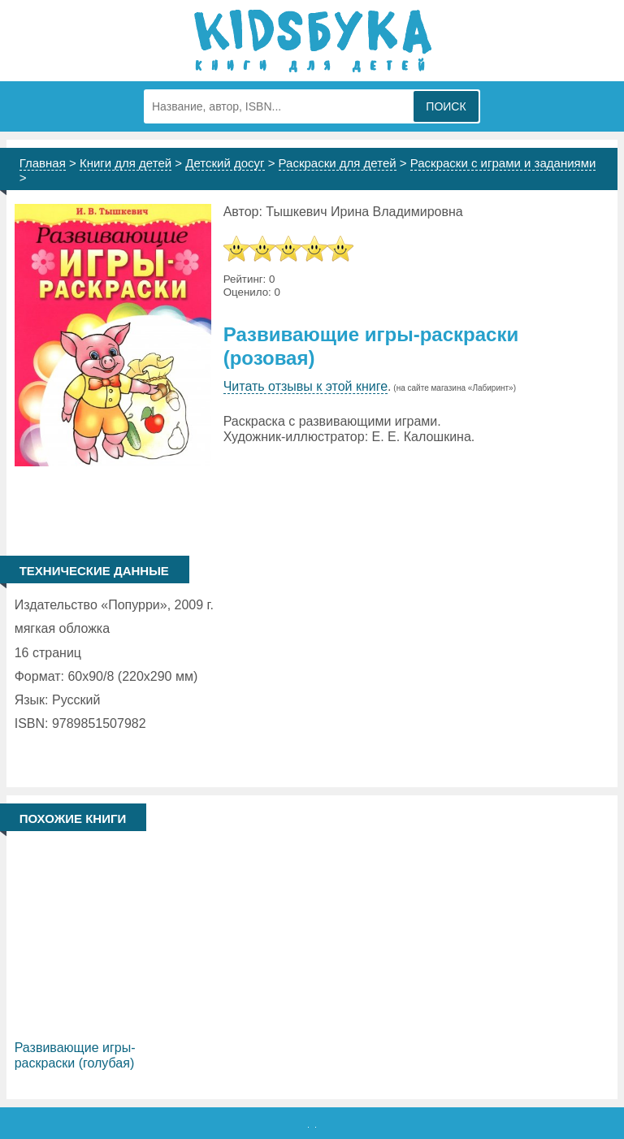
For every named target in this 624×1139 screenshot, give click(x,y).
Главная (43, 163)
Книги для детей (125, 163)
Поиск (446, 106)
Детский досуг (224, 163)
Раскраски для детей (337, 163)
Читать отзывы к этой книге (305, 386)
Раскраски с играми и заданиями (503, 163)
